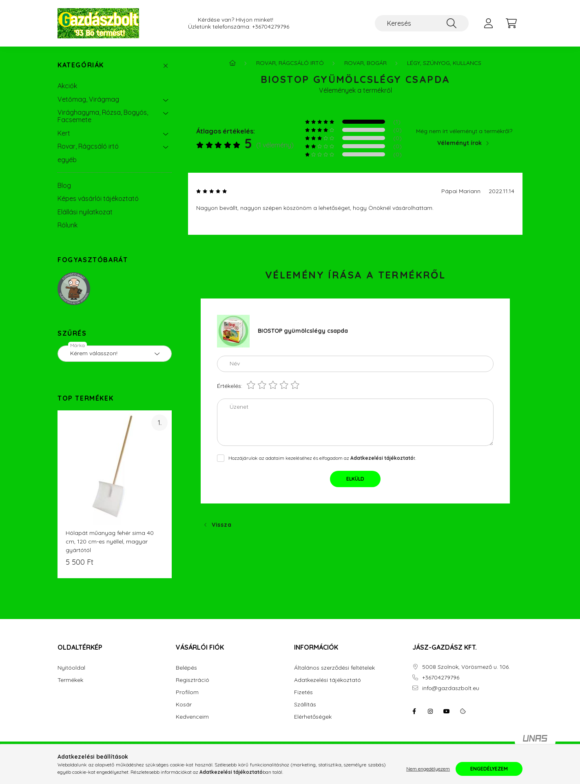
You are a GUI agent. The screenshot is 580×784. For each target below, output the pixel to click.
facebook (414, 711)
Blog (64, 185)
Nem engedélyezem (428, 769)
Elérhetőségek (313, 716)
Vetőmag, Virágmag (88, 99)
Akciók (67, 86)
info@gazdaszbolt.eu (450, 688)
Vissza (221, 524)
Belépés (186, 667)
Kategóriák (81, 65)
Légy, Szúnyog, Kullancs (444, 63)
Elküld (355, 479)
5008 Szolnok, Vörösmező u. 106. (466, 667)
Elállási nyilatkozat (85, 212)
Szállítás (305, 704)
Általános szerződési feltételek (334, 667)
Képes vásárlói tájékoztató (98, 198)
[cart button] (511, 23)
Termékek (70, 680)
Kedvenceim (192, 716)
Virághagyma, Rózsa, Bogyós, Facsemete (103, 116)
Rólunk (67, 225)
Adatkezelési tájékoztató (327, 680)
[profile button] (488, 23)
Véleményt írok (459, 143)
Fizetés (303, 692)
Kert (64, 133)
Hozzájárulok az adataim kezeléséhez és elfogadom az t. (322, 458)
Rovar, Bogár (365, 63)
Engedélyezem (489, 769)
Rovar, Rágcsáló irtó (88, 146)
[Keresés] (422, 23)
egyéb (67, 160)
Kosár (184, 704)
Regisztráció (192, 680)
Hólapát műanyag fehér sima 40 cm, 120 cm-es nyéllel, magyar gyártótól (110, 541)
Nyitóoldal (71, 667)
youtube (446, 711)
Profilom (187, 692)
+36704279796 (270, 26)
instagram (430, 711)
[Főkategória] (232, 63)
